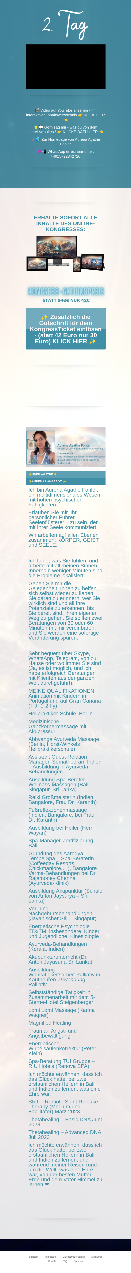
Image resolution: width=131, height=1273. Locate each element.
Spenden (78, 1261)
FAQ (65, 1261)
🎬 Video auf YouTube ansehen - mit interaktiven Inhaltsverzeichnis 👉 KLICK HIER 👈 (65, 115)
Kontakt (52, 1261)
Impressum (50, 1257)
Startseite (34, 1257)
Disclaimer (96, 1257)
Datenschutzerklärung (74, 1257)
